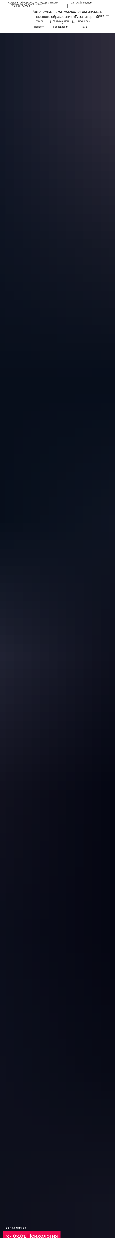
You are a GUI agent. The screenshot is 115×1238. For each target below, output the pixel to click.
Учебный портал (21, 6)
